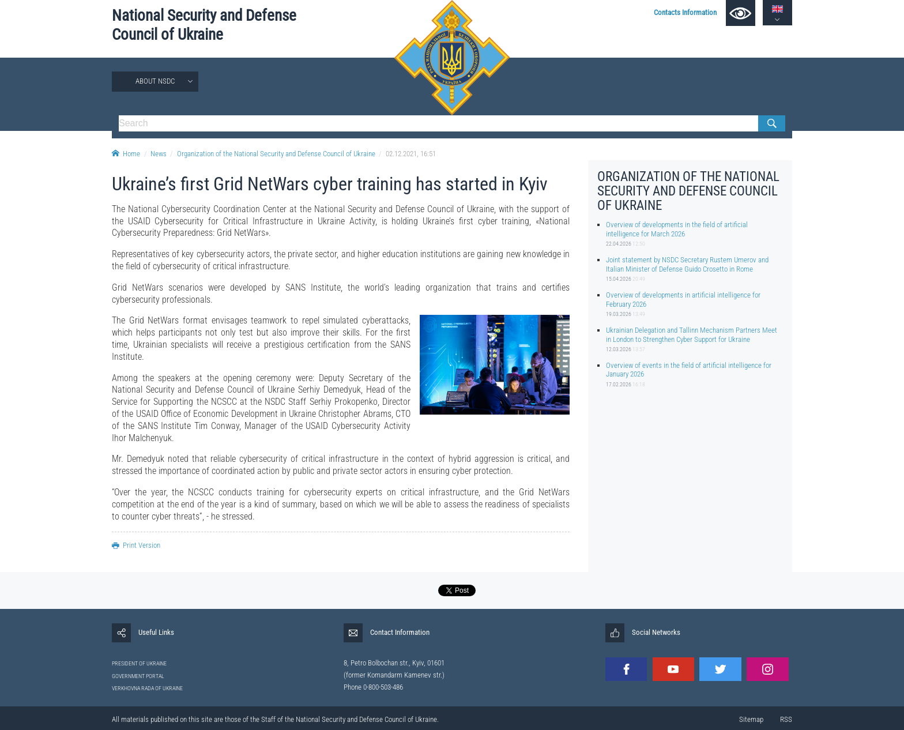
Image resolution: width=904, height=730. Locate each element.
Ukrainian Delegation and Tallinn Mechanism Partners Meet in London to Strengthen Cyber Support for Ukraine (691, 334)
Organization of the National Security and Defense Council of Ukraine (276, 153)
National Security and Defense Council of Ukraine (204, 25)
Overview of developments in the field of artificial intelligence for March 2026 (677, 229)
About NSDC (155, 81)
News (158, 153)
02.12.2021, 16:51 (411, 153)
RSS (786, 719)
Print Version (136, 545)
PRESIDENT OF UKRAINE (139, 663)
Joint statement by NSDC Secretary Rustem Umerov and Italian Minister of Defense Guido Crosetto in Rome (687, 264)
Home (126, 153)
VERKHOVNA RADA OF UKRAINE (147, 688)
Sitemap (751, 719)
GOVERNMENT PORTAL (138, 676)
